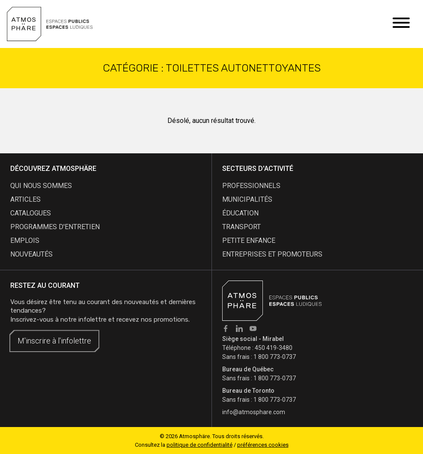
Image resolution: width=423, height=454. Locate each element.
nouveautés (31, 254)
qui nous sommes (41, 186)
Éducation (240, 213)
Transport (241, 227)
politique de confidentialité (199, 445)
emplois (24, 240)
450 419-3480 (273, 347)
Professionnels (251, 186)
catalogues (30, 213)
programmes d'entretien (55, 227)
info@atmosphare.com (253, 412)
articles (25, 199)
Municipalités (247, 199)
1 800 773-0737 (274, 356)
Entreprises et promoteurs (272, 254)
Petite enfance (248, 240)
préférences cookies (263, 445)
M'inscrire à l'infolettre (54, 340)
